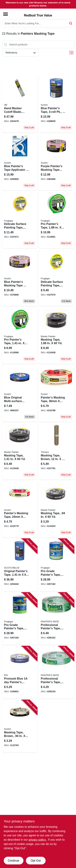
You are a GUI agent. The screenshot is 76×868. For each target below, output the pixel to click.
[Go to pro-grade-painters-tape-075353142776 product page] (20, 618)
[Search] (70, 23)
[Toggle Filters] (71, 53)
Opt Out (36, 860)
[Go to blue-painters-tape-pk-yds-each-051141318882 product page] (56, 104)
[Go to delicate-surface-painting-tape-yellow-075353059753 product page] (20, 220)
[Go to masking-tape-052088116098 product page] (56, 509)
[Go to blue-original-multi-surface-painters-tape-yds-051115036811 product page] (20, 393)
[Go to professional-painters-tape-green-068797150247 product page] (56, 672)
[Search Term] (38, 23)
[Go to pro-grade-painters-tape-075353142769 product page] (56, 565)
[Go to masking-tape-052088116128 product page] (20, 451)
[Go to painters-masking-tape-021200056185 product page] (20, 509)
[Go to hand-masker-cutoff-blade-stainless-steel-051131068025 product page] (20, 104)
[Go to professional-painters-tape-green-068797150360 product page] (56, 618)
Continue (13, 860)
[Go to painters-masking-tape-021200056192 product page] (56, 393)
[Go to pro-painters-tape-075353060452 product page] (56, 220)
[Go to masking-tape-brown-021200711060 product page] (20, 726)
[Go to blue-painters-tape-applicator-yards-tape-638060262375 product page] (20, 162)
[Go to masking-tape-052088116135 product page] (56, 335)
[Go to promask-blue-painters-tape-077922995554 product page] (20, 672)
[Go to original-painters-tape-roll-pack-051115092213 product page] (20, 565)
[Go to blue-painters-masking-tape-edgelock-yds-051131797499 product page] (20, 277)
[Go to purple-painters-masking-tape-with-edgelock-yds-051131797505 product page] (56, 162)
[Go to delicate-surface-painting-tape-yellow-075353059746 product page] (56, 277)
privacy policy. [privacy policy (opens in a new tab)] (37, 839)
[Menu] (5, 14)
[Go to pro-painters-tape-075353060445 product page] (20, 335)
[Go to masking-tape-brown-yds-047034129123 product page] (56, 451)
